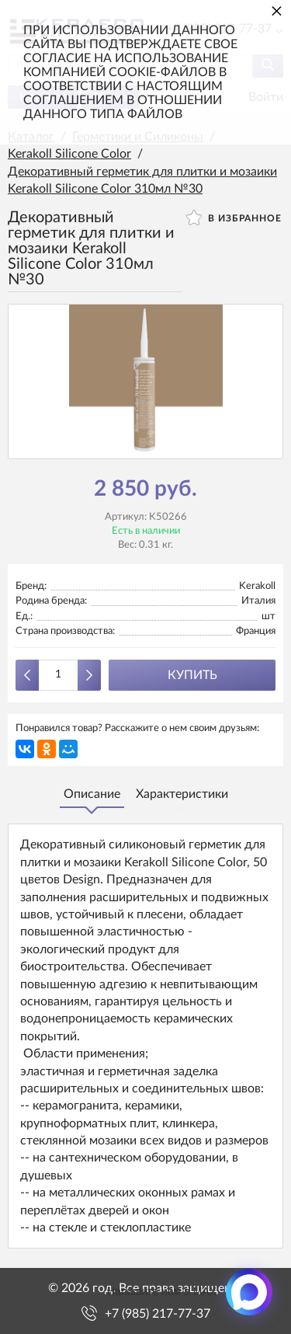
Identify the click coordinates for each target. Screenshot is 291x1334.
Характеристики (182, 794)
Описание (92, 794)
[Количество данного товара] (58, 675)
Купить (192, 675)
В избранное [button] (234, 217)
